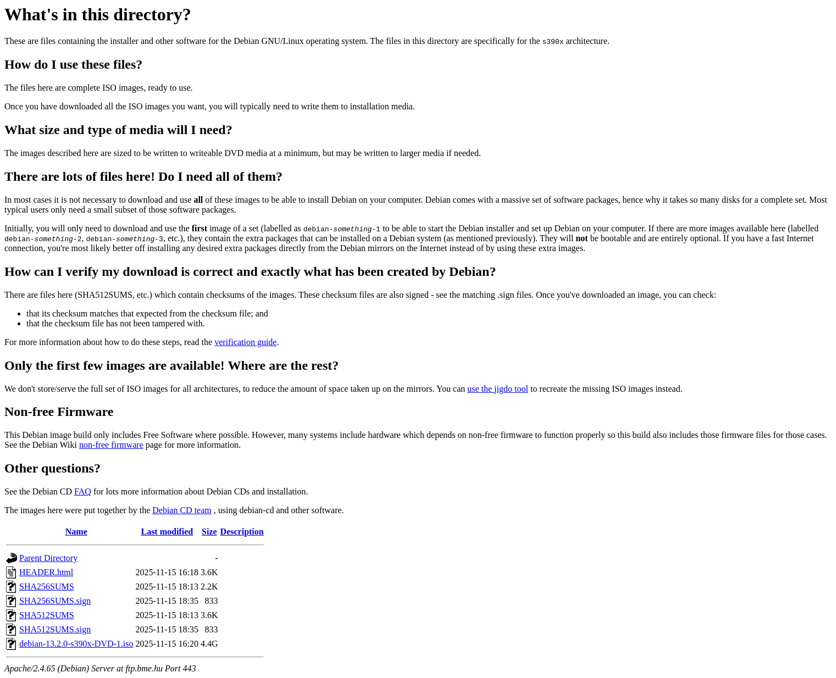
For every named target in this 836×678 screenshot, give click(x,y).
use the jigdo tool (497, 388)
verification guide (245, 342)
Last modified (167, 531)
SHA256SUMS (46, 586)
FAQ (82, 491)
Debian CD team (182, 510)
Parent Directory (48, 558)
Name (76, 531)
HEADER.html (46, 572)
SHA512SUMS (46, 615)
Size (209, 531)
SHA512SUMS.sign (55, 629)
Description (242, 531)
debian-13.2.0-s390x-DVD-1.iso (76, 643)
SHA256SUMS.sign (55, 600)
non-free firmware (111, 444)
